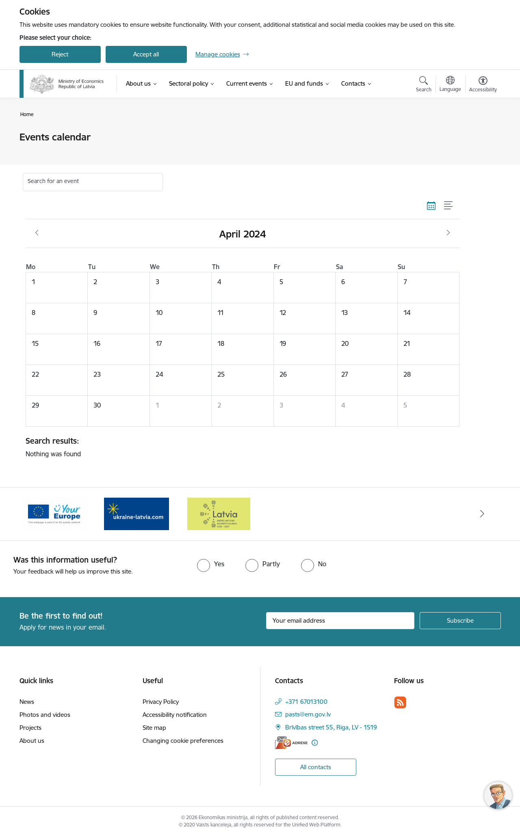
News (27, 701)
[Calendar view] (431, 205)
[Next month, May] (448, 233)
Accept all (146, 54)
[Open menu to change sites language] (450, 85)
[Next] (482, 514)
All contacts (315, 767)
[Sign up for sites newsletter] (460, 620)
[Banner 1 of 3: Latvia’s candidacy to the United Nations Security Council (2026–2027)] (218, 513)
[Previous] (38, 514)
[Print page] (480, 134)
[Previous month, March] (36, 233)
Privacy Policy (161, 701)
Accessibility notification (175, 714)
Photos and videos (45, 714)
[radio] (210, 564)
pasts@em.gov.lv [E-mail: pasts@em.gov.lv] (308, 714)
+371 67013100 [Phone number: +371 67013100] (306, 701)
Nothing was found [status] (240, 447)
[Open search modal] (424, 85)
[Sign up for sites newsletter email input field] (340, 620)
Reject (60, 54)
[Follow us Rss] (400, 702)
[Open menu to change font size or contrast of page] (483, 85)
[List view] (448, 205)
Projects (30, 727)
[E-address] (291, 742)
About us (32, 740)
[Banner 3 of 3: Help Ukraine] (136, 513)
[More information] (315, 743)
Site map (154, 727)
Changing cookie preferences (183, 740)
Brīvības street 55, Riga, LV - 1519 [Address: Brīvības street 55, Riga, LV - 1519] (331, 727)
